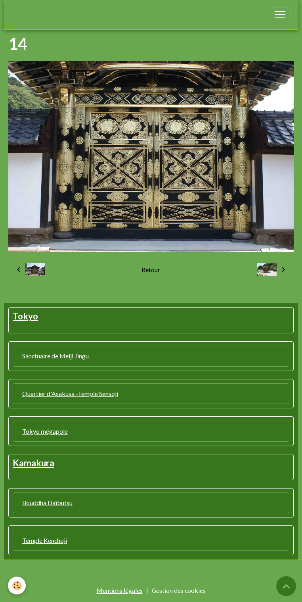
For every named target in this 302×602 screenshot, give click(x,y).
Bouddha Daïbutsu (47, 502)
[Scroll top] (286, 586)
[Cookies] (17, 585)
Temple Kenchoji (44, 540)
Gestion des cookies (179, 590)
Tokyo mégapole (45, 431)
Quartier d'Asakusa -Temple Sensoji (70, 393)
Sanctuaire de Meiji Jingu (55, 356)
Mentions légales (120, 590)
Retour (150, 269)
